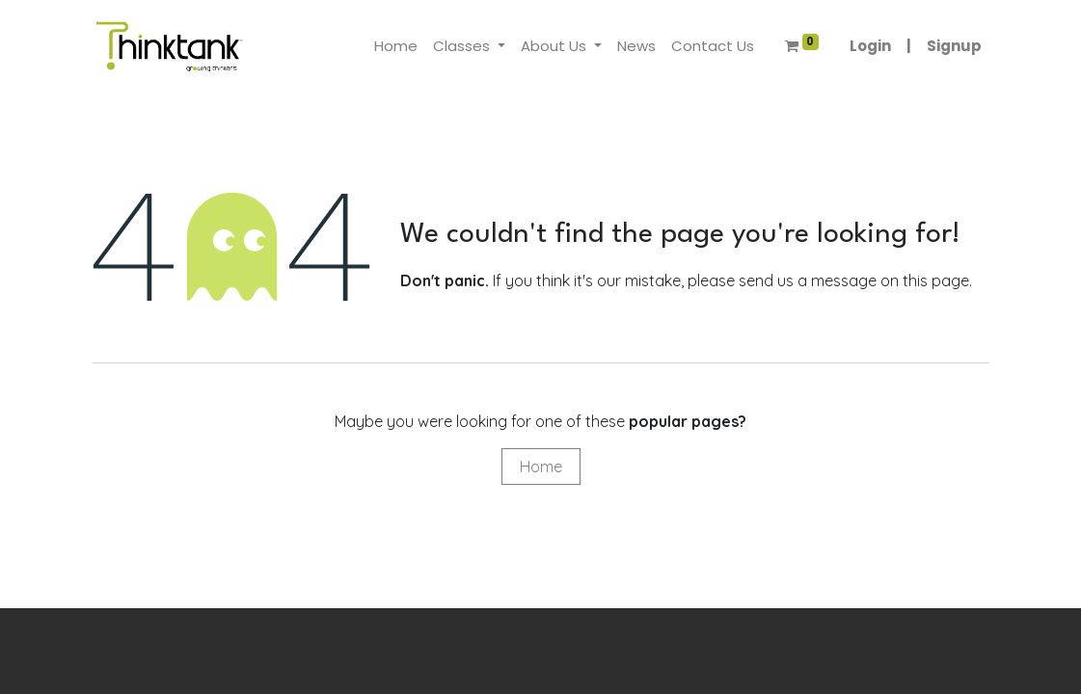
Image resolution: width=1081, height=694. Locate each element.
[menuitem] (395, 47)
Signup (954, 46)
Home (541, 466)
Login (870, 46)
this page (936, 280)
